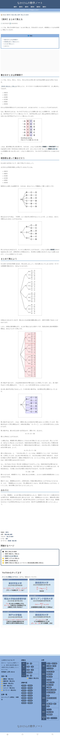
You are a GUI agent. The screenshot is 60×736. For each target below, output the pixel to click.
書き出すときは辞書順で (11, 39)
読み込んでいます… (30, 639)
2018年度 (24, 695)
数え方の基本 (25, 14)
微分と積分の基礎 (51, 692)
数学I (15, 7)
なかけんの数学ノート (30, 2)
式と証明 (49, 679)
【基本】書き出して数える (9, 86)
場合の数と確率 (15, 14)
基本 (7, 538)
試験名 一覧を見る (8, 679)
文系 (32, 666)
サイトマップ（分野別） (8, 697)
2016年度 (24, 698)
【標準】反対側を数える (11, 560)
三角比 (54, 666)
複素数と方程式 (50, 682)
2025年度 (30, 685)
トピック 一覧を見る (9, 688)
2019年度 (30, 693)
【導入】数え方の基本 (10, 551)
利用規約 (3, 672)
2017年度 (30, 695)
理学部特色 (29, 672)
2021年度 (30, 690)
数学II (26, 7)
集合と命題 (54, 663)
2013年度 (30, 700)
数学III (38, 7)
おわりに (6, 46)
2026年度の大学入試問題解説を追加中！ (30, 10)
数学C (44, 7)
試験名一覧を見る (34, 678)
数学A (21, 7)
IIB (31, 663)
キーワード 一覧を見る (9, 690)
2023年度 (30, 688)
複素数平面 (49, 714)
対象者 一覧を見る (8, 683)
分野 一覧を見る (7, 685)
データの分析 (50, 668)
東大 (24, 666)
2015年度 (30, 698)
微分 (55, 703)
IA (27, 663)
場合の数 (14, 540)
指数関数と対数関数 (51, 689)
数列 (48, 695)
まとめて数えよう (9, 43)
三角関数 (49, 687)
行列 (48, 718)
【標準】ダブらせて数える (11, 558)
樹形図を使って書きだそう (11, 41)
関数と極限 (49, 703)
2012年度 (24, 703)
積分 (48, 706)
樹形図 (9, 540)
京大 (24, 671)
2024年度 (24, 688)
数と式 (48, 663)
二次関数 (49, 666)
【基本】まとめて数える (11, 556)
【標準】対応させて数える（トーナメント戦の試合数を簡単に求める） (24, 563)
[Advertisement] (30, 61)
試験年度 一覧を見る (9, 681)
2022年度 (24, 690)
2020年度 (24, 693)
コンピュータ (54, 718)
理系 (28, 666)
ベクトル (49, 709)
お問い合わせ (11, 672)
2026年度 (24, 685)
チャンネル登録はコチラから (10, 577)
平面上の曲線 (50, 712)
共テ (24, 663)
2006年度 (30, 703)
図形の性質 (49, 674)
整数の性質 (49, 676)
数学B (32, 7)
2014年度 (24, 700)
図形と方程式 (50, 684)
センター (24, 675)
